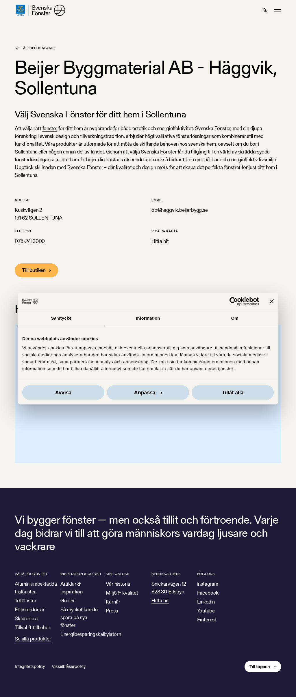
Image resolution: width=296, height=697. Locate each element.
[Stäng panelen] (272, 301)
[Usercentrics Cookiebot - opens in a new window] (233, 301)
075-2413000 (30, 241)
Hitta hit (160, 241)
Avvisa (63, 392)
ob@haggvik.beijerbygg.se (179, 209)
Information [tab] (148, 318)
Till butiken (34, 270)
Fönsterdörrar (30, 609)
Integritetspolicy (30, 666)
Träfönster (25, 600)
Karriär (113, 601)
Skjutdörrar (27, 618)
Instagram (207, 583)
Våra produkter (31, 573)
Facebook (208, 592)
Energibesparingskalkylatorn (90, 634)
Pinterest (206, 619)
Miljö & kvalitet (122, 592)
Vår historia (118, 583)
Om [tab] (234, 318)
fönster (50, 128)
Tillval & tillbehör (32, 627)
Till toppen (259, 666)
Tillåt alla (233, 392)
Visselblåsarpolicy (69, 666)
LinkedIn (206, 601)
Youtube (206, 610)
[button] (264, 10)
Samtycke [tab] (61, 318)
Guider (67, 600)
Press (112, 610)
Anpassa (148, 392)
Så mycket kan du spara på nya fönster (79, 617)
